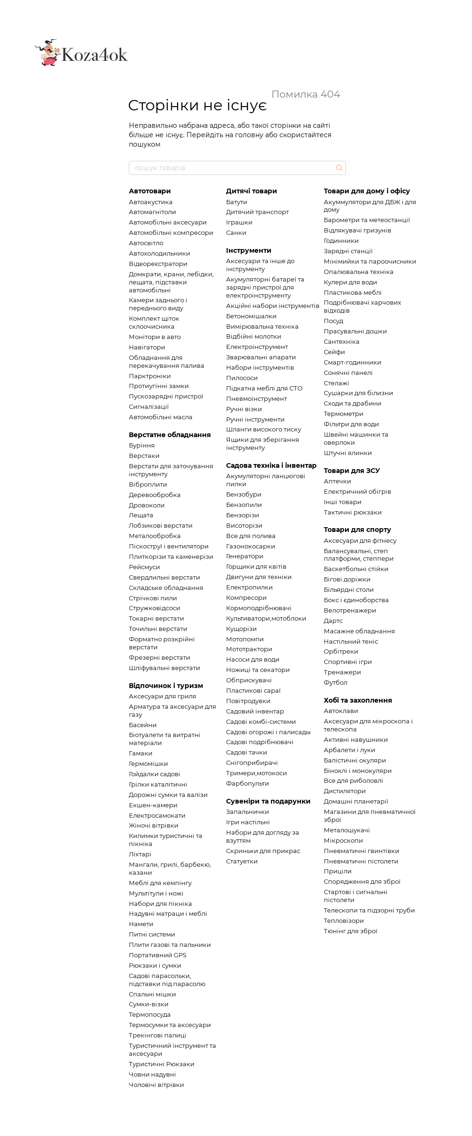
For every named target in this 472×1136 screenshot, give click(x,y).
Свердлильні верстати (164, 577)
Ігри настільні (248, 822)
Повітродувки (248, 701)
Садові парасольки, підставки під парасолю (167, 979)
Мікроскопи (343, 840)
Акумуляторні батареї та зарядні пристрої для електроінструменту (265, 287)
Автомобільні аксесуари (168, 222)
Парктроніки (150, 376)
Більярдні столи (349, 589)
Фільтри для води (351, 424)
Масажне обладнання (359, 631)
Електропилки (249, 587)
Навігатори (147, 347)
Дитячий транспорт (257, 212)
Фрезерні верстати (159, 657)
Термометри (343, 413)
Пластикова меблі (353, 292)
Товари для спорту (357, 529)
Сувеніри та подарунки (268, 801)
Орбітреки (341, 651)
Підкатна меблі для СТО (264, 388)
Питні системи (152, 934)
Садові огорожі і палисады (268, 732)
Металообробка (155, 535)
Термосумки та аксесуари (170, 1024)
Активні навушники (356, 739)
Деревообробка (155, 494)
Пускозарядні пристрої (166, 396)
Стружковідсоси (154, 608)
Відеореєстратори (158, 263)
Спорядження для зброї (362, 881)
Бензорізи (242, 515)
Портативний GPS (157, 955)
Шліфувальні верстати (164, 668)
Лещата (141, 515)
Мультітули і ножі (156, 893)
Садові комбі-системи (261, 721)
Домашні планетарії (356, 801)
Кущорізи (241, 628)
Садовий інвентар (255, 711)
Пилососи (242, 377)
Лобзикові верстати (161, 525)
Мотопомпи (245, 639)
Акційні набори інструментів (273, 305)
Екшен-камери (153, 805)
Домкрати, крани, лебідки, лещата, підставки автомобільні (171, 282)
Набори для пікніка (160, 903)
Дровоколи (147, 505)
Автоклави (341, 710)
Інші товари (343, 502)
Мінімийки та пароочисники (370, 261)
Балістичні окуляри (355, 760)
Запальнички (247, 811)
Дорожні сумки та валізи (168, 794)
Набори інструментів (260, 367)
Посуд (333, 320)
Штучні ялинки (348, 452)
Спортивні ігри (348, 661)
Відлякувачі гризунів (357, 230)
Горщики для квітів (256, 566)
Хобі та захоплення (358, 700)
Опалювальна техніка (359, 271)
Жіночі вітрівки (153, 825)
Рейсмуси (144, 567)
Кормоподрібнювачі (259, 608)
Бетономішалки (251, 316)
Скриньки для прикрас (263, 850)
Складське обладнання (166, 587)
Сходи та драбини (352, 403)
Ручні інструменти (255, 419)
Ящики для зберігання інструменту (262, 443)
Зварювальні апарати (261, 357)
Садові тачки (246, 752)
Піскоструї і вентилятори (169, 546)
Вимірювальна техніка (262, 326)
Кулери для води (350, 282)
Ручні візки (244, 409)
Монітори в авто (155, 336)
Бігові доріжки (347, 579)
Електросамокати (157, 815)
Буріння (142, 445)
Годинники (341, 240)
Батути (236, 202)
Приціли (338, 871)
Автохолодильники (159, 253)
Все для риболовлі (353, 780)
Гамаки (140, 753)
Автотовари (150, 191)
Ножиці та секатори (258, 669)
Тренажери (342, 672)
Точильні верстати (158, 628)
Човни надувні (152, 1074)
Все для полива (251, 535)
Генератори (244, 556)
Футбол (335, 682)
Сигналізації (149, 406)
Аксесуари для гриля (162, 696)
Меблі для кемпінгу (160, 883)
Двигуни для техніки (259, 576)
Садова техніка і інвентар (271, 465)
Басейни (143, 725)
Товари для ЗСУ (352, 470)
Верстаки (144, 455)
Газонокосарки (250, 546)
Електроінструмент (257, 346)
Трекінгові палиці (157, 1035)
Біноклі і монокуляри (358, 770)
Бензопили (244, 504)
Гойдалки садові (154, 774)
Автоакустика (151, 202)
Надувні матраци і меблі (168, 913)
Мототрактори (249, 649)
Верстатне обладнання (170, 435)
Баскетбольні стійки (356, 568)
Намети (141, 924)
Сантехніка (342, 341)
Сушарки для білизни (358, 393)
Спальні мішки (152, 994)
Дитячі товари (251, 191)
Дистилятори (345, 791)
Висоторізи (244, 525)
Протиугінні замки (159, 386)
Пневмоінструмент (256, 398)
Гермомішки (148, 763)
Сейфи (334, 352)
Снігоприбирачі (252, 762)
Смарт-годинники (352, 362)
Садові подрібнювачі (260, 742)
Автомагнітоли (152, 212)
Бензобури (243, 494)
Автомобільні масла (161, 417)
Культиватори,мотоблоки (266, 618)
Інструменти (248, 250)
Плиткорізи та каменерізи (171, 556)
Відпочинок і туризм (166, 685)
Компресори (246, 597)
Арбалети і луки (349, 750)
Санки (236, 232)
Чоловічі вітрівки (156, 1084)
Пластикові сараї (253, 690)
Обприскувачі (249, 680)
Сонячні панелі (348, 372)
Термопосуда (150, 1014)
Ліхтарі (140, 854)
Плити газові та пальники (170, 944)
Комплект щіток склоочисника (154, 322)
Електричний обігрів (357, 491)
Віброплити (148, 484)
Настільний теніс (351, 641)
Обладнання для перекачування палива (166, 361)
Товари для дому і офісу (367, 191)
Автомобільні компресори (171, 232)
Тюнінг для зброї (351, 931)
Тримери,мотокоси (256, 773)
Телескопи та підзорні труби (369, 910)
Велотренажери (350, 610)
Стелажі (336, 383)
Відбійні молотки (253, 336)
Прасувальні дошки (355, 331)
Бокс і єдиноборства (356, 600)
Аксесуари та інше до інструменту (260, 265)
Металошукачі (347, 830)
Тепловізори (344, 920)
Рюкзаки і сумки (155, 965)
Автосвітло (146, 243)
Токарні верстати (156, 618)
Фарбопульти (247, 783)
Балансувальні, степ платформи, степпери (359, 555)
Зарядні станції (348, 251)
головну (249, 135)
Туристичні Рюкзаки (161, 1064)
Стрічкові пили (153, 598)
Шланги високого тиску (263, 429)
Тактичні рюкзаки (353, 512)
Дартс (333, 620)
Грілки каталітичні (158, 784)
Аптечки (337, 481)
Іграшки (239, 222)
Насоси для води (252, 659)
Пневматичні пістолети (361, 861)
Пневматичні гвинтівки (361, 850)
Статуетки (242, 861)
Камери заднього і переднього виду (158, 304)
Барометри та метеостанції (367, 220)
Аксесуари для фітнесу (360, 540)
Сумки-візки (149, 1004)
